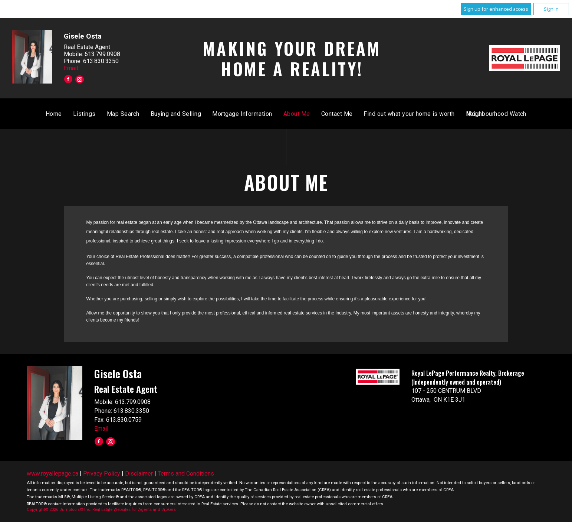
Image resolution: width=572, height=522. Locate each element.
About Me (404, 113)
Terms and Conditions (186, 473)
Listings (192, 113)
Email (71, 67)
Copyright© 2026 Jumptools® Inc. (59, 509)
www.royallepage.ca (52, 473)
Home (162, 113)
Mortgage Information (350, 113)
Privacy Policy (101, 473)
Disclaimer (139, 473)
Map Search (231, 113)
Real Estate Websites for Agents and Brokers (134, 509)
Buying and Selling (284, 113)
